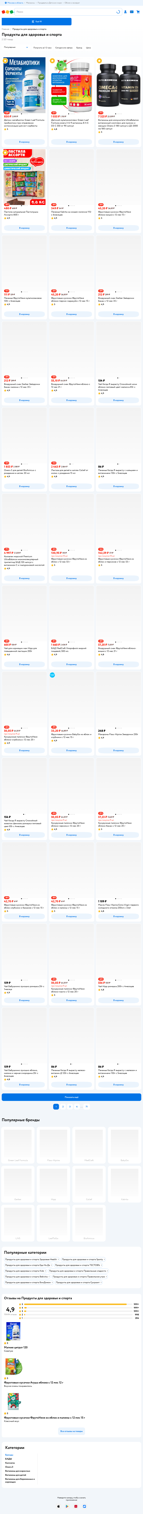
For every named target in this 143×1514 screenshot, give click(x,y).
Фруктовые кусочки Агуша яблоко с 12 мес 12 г (33, 1382)
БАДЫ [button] (8, 1458)
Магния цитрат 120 (16, 1347)
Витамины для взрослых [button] (17, 1471)
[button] (37, 21)
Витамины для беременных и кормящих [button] (20, 1480)
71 (87, 1106)
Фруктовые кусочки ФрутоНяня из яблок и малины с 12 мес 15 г (44, 1417)
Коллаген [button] (10, 1462)
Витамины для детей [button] (15, 1475)
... (81, 1106)
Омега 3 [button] (9, 1466)
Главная (5, 29)
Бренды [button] (9, 1454)
